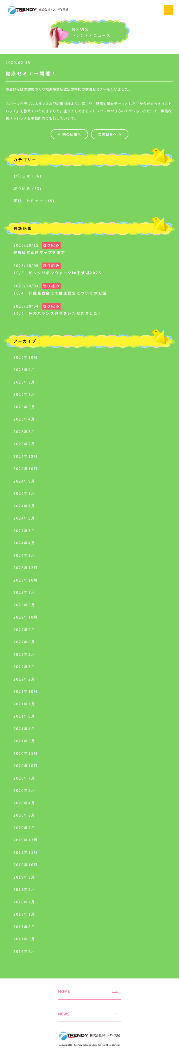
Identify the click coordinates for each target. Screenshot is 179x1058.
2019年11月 (25, 852)
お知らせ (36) (27, 176)
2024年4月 (24, 542)
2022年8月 (24, 641)
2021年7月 (24, 703)
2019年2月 (24, 889)
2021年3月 (24, 740)
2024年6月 (24, 518)
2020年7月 (24, 778)
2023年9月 (24, 592)
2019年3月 (24, 877)
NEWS (63, 1014)
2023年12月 (25, 567)
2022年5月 (24, 654)
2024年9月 (24, 481)
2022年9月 (24, 629)
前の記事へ (71, 134)
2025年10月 (25, 357)
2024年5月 (24, 530)
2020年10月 (25, 765)
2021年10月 (25, 691)
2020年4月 (24, 802)
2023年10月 (25, 580)
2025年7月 (24, 394)
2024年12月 (25, 456)
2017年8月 (24, 926)
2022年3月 (24, 666)
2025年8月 (24, 382)
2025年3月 (24, 431)
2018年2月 (24, 901)
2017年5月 (24, 938)
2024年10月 (25, 468)
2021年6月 (24, 716)
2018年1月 (24, 914)
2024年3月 (24, 555)
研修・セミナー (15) (34, 200)
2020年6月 (24, 790)
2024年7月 (24, 505)
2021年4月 (24, 728)
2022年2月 (24, 679)
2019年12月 (25, 839)
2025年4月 (24, 419)
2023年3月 (24, 604)
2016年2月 (24, 951)
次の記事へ (107, 134)
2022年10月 (25, 617)
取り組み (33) (27, 188)
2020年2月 (24, 827)
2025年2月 (24, 443)
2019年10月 (25, 864)
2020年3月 (24, 815)
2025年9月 (24, 369)
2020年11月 (25, 753)
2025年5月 (24, 406)
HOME (64, 991)
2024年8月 (24, 493)
